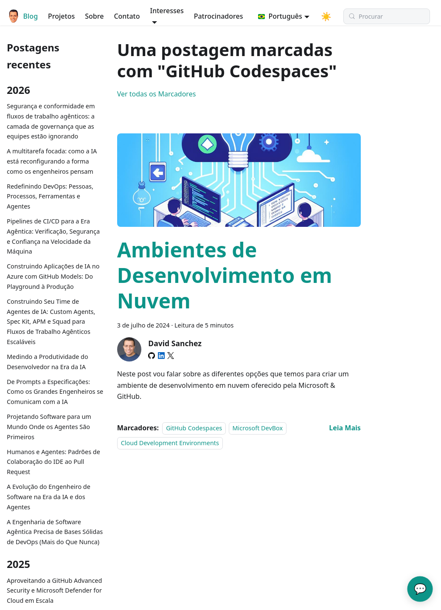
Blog (26, 16)
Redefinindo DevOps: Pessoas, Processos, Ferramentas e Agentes (50, 196)
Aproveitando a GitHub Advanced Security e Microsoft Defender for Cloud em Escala (54, 590)
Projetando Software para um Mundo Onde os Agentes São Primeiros (49, 426)
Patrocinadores (208, 16)
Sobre (90, 16)
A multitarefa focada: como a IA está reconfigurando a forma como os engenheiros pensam (52, 161)
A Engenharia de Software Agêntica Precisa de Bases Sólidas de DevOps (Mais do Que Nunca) (55, 532)
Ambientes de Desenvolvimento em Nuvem (224, 275)
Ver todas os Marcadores (156, 94)
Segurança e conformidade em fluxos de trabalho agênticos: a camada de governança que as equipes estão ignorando (51, 121)
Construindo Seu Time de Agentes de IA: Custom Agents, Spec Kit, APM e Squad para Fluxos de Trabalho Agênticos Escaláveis (51, 321)
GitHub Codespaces (194, 428)
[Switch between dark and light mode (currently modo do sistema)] (316, 16)
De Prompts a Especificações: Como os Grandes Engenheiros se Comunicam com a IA (55, 392)
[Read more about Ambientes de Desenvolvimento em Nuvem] (345, 427)
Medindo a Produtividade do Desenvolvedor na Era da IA (47, 362)
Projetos (56, 16)
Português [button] (275, 16)
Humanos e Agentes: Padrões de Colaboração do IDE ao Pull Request (53, 462)
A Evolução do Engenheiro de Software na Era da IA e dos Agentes (48, 497)
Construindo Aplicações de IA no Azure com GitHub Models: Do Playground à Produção (53, 276)
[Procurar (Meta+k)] (381, 16)
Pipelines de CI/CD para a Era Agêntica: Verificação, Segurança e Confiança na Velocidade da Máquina (53, 236)
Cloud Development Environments (170, 443)
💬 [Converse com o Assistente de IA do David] (420, 588)
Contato (122, 16)
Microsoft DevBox (258, 428)
